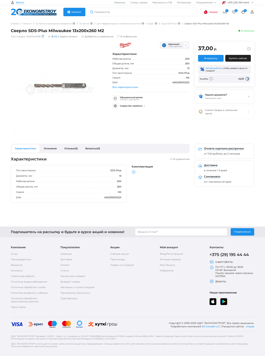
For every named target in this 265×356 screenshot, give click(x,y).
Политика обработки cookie (28, 287)
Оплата (65, 264)
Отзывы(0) (71, 148)
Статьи (65, 270)
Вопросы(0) (92, 148)
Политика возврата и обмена (29, 292)
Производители (21, 259)
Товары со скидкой (122, 264)
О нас (14, 253)
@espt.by (218, 281)
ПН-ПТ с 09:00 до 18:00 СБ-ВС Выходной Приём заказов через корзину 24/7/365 (231, 271)
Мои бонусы (167, 264)
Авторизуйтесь (214, 68)
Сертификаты (69, 298)
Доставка (66, 259)
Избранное (167, 270)
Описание (50, 148)
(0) (55, 36)
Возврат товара (70, 281)
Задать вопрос (69, 36)
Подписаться (242, 231)
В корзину (210, 58)
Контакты (16, 270)
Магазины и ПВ (162, 2)
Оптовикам (184, 2)
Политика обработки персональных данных (24, 300)
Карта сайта (18, 307)
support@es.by (221, 262)
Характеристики (25, 148)
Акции (211, 12)
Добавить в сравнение (97, 36)
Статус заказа (138, 2)
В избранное (127, 36)
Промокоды (117, 259)
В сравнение (180, 159)
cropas (250, 326)
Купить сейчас (238, 58)
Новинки (119, 2)
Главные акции (119, 253)
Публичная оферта (22, 276)
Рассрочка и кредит (73, 276)
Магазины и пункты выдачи (78, 287)
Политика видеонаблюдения (29, 281)
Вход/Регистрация (171, 253)
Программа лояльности (75, 292)
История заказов (170, 259)
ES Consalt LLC (211, 326)
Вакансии (17, 264)
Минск (20, 2)
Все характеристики (125, 87)
